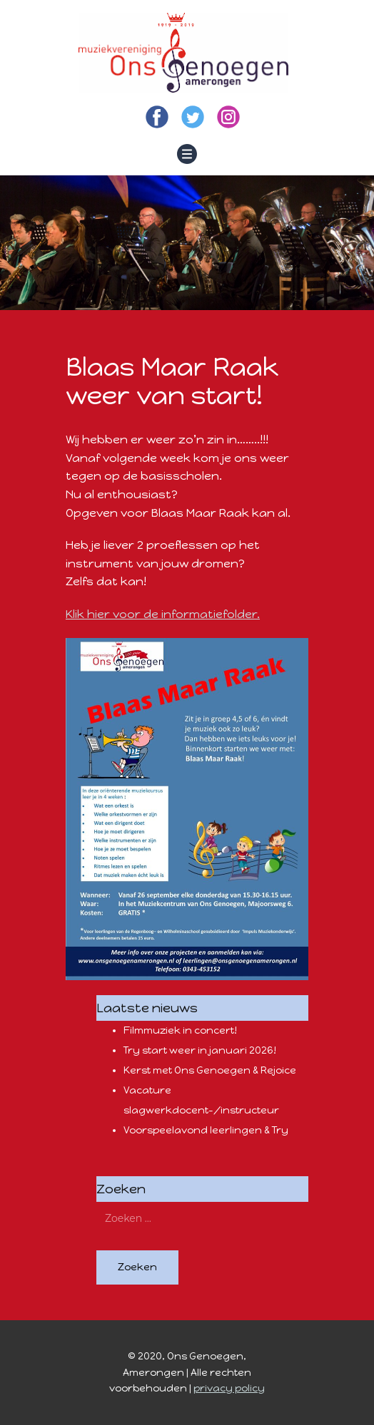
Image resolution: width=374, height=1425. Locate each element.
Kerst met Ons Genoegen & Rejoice (209, 1070)
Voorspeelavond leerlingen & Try (205, 1130)
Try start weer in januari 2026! (199, 1050)
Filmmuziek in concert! (180, 1030)
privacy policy (229, 1388)
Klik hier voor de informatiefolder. (163, 614)
